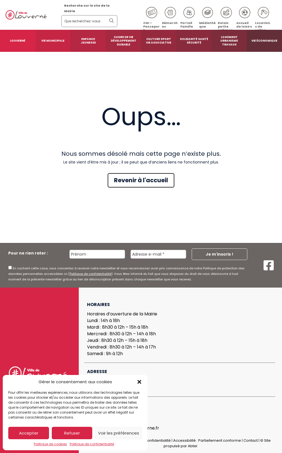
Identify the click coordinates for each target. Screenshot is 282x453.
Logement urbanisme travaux (229, 41)
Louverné (17, 41)
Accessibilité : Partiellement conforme (207, 440)
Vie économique (264, 41)
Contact (250, 440)
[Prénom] (97, 254)
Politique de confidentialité (92, 444)
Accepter (28, 433)
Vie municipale (52, 41)
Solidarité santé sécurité (194, 41)
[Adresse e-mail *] (158, 254)
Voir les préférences (118, 433)
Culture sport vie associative (158, 41)
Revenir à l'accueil (141, 180)
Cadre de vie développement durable (123, 41)
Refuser (72, 433)
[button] (139, 382)
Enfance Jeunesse (88, 41)
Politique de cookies (50, 444)
